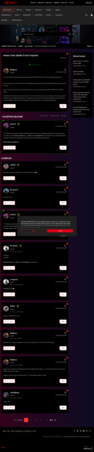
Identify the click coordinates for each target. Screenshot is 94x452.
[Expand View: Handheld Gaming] (12, 15)
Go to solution (36, 64)
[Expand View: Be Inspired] (14, 10)
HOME (12, 431)
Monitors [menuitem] (48, 15)
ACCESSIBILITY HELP (29, 431)
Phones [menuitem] (17, 15)
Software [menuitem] (28, 10)
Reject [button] (34, 231)
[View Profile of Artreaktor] (14, 246)
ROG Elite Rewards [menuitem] (16, 20)
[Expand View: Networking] (9, 20)
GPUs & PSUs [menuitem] (38, 15)
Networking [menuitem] (4, 20)
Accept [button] (60, 231)
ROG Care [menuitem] (19, 10)
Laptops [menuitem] (57, 10)
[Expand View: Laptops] (61, 10)
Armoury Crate (29, 46)
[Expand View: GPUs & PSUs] (43, 15)
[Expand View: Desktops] (52, 10)
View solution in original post (10, 142)
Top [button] (5, 447)
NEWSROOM (18, 431)
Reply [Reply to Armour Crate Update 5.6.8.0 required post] (63, 106)
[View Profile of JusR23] (13, 165)
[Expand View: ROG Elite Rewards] (23, 20)
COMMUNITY (56, 2)
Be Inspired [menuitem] (8, 10)
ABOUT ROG (6, 431)
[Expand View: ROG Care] (23, 10)
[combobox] (47, 34)
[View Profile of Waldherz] (13, 70)
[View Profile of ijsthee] (12, 306)
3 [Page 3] (36, 420)
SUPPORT (71, 2)
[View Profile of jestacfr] (13, 124)
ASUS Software (77, 74)
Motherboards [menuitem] (27, 15)
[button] (5, 106)
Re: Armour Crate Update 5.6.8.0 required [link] (45, 46)
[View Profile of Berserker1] (14, 190)
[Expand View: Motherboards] (32, 15)
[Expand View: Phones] (20, 15)
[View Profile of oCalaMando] (14, 393)
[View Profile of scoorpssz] (14, 279)
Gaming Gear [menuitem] (59, 15)
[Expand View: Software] (32, 10)
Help (86, 15)
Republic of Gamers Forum (8, 46)
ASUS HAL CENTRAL (78, 71)
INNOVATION (41, 2)
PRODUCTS (33, 2)
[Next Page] (53, 420)
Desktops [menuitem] (48, 10)
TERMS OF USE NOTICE (48, 436)
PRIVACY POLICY (59, 436)
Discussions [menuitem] (38, 10)
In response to (17, 251)
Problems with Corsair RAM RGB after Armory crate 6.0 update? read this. (81, 82)
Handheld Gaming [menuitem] (5, 15)
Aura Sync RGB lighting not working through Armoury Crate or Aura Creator (81, 109)
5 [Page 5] (46, 420)
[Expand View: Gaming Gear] (63, 15)
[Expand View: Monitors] (52, 15)
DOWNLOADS (48, 2)
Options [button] (89, 46)
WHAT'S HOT (64, 2)
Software (20, 46)
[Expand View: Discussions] (43, 10)
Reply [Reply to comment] (63, 148)
